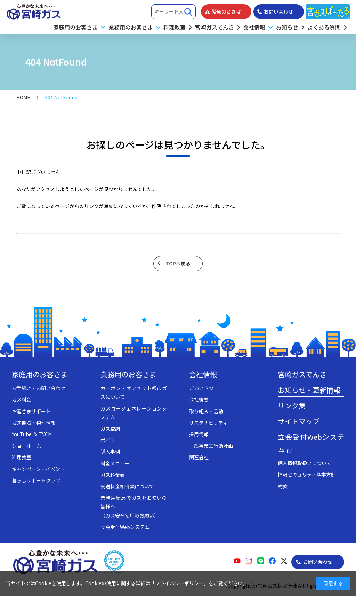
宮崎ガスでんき (214, 27)
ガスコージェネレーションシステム (133, 413)
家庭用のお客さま (39, 374)
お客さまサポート (31, 411)
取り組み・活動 (206, 411)
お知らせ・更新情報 (309, 390)
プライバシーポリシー (179, 583)
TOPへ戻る (178, 263)
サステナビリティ (208, 422)
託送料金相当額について (127, 486)
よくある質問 (324, 27)
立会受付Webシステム (124, 526)
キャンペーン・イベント (38, 468)
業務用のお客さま (128, 374)
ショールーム (26, 445)
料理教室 (174, 27)
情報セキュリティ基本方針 (307, 474)
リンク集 (292, 405)
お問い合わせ (317, 561)
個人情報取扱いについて (304, 463)
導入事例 (110, 451)
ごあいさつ (201, 387)
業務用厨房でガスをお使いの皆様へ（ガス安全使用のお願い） (133, 506)
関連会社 (199, 457)
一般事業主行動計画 (211, 445)
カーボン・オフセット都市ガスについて (133, 392)
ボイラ (107, 440)
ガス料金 (21, 399)
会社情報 (203, 374)
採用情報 (199, 434)
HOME (23, 97)
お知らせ (287, 27)
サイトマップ (298, 421)
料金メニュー (115, 463)
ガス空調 (110, 428)
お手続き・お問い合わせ (38, 387)
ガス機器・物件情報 (34, 422)
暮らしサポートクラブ (36, 480)
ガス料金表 (112, 474)
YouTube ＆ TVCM (32, 434)
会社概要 (199, 399)
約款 (283, 486)
